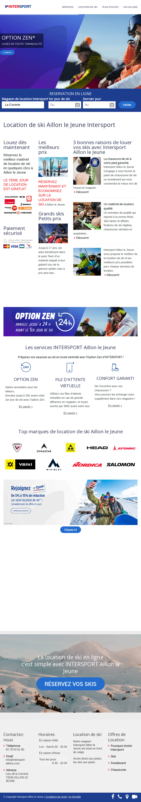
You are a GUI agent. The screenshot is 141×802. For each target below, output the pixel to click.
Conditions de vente (56, 796)
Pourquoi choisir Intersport (121, 748)
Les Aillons (130, 7)
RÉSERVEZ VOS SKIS (71, 684)
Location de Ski (88, 7)
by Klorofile (75, 796)
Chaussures (118, 770)
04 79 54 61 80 (15, 749)
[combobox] (23, 104)
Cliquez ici (70, 530)
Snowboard (118, 763)
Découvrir (82, 192)
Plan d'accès (110, 7)
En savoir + (26, 406)
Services (68, 7)
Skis (113, 756)
